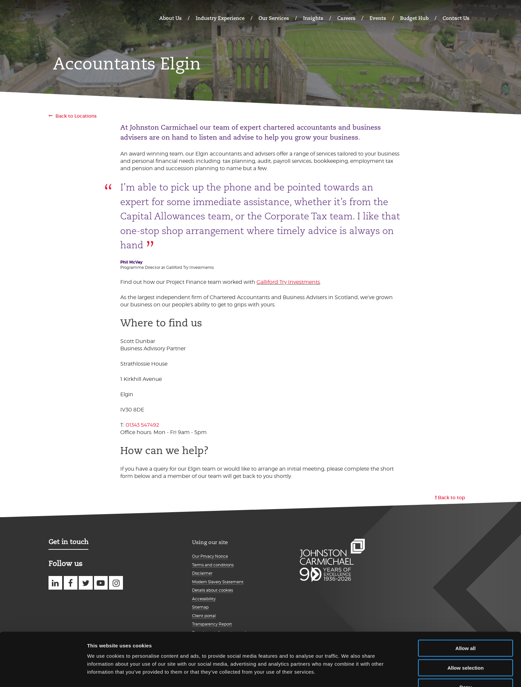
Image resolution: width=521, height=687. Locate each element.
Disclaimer (202, 573)
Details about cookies (212, 590)
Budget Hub (414, 18)
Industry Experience (220, 18)
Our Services (274, 18)
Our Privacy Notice (210, 556)
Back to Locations (76, 116)
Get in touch (68, 542)
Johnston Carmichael (74, 17)
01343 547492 (142, 425)
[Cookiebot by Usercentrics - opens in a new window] (43, 674)
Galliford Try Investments (288, 282)
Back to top (451, 498)
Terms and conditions (213, 564)
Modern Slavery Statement (218, 581)
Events (377, 18)
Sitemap (200, 607)
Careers (346, 18)
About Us (170, 18)
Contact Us (456, 18)
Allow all (466, 628)
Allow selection (465, 648)
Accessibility (204, 598)
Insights (313, 18)
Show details (348, 674)
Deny (466, 667)
